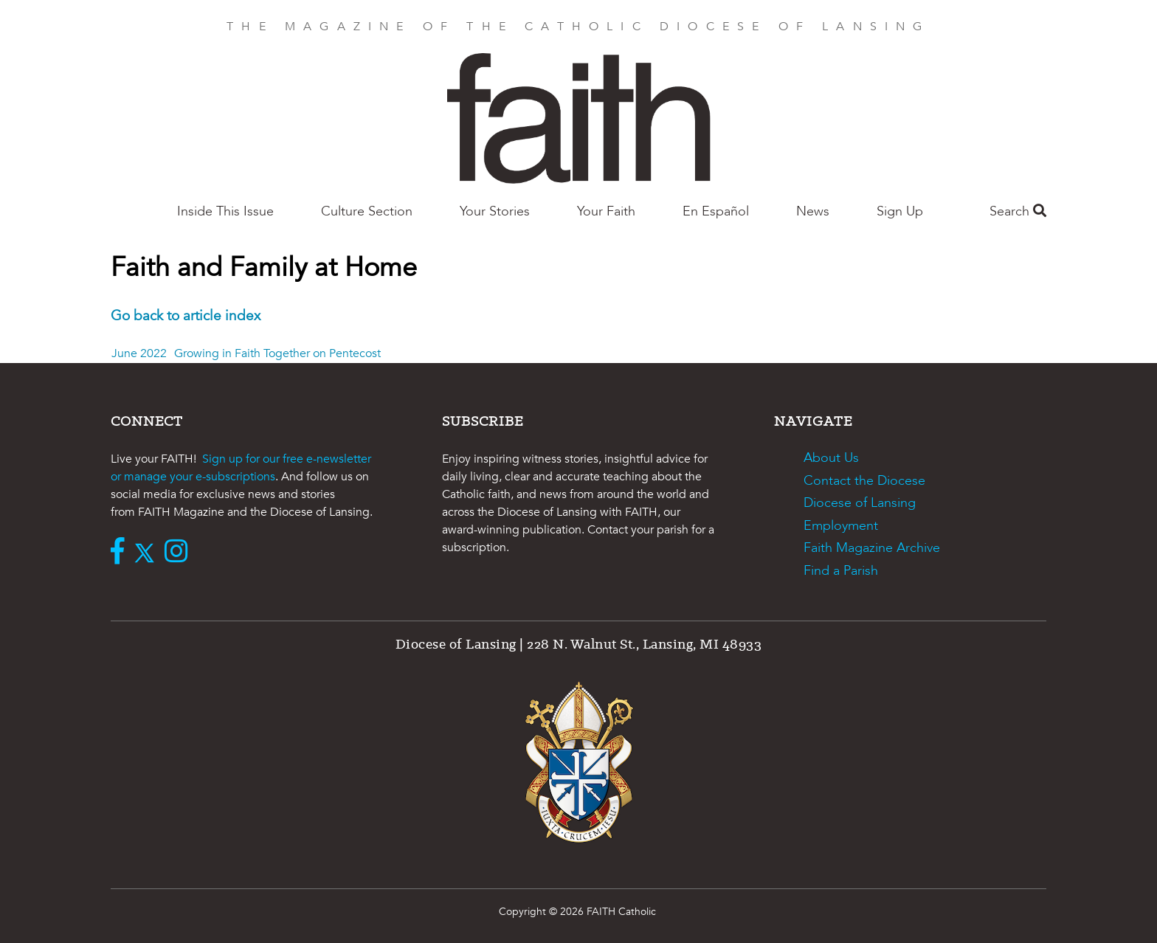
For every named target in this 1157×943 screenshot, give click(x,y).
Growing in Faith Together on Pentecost (277, 353)
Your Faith (606, 211)
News (812, 211)
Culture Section (366, 211)
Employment (841, 526)
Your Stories (495, 211)
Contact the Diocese (864, 481)
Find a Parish (841, 571)
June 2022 (139, 353)
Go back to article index (185, 315)
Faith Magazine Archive (872, 548)
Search (1018, 211)
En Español (716, 211)
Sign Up (900, 211)
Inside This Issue (225, 211)
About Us (831, 458)
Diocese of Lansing (860, 503)
